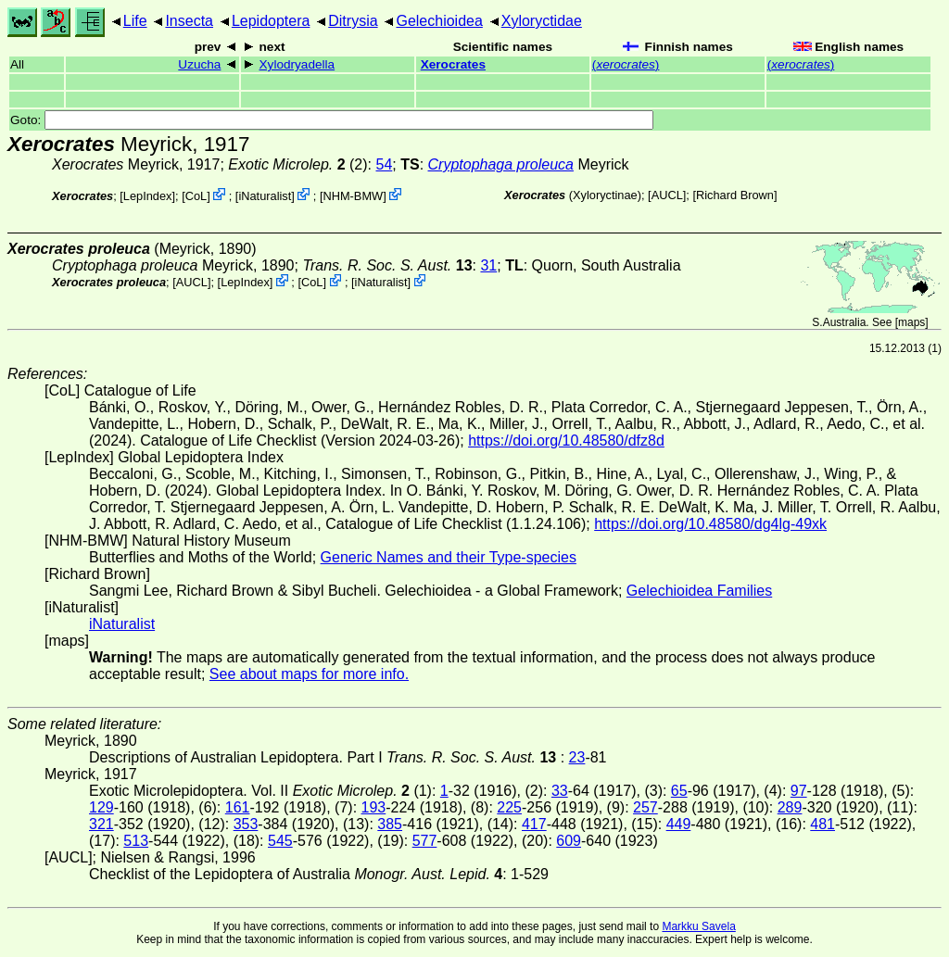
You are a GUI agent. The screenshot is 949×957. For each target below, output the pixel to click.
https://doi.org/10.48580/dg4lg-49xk (710, 524)
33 (559, 791)
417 (534, 824)
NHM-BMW (353, 196)
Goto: (331, 120)
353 (246, 824)
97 (799, 791)
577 (424, 841)
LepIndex (147, 196)
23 (577, 757)
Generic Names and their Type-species (448, 557)
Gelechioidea (439, 21)
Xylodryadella (297, 64)
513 (135, 841)
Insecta (189, 21)
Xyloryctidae (541, 21)
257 (645, 807)
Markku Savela (698, 926)
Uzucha (199, 64)
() (626, 64)
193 (373, 807)
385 (389, 824)
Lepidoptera (271, 21)
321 (101, 824)
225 (509, 807)
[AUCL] (667, 195)
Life (135, 21)
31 (488, 265)
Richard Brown (735, 195)
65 (679, 791)
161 (237, 807)
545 (280, 841)
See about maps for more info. (309, 674)
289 (790, 807)
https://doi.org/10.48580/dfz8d (566, 440)
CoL (196, 196)
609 (568, 841)
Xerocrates (453, 64)
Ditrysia (352, 21)
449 (678, 824)
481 (822, 824)
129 (101, 807)
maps (911, 322)
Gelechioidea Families (699, 590)
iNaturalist (264, 196)
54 (383, 164)
